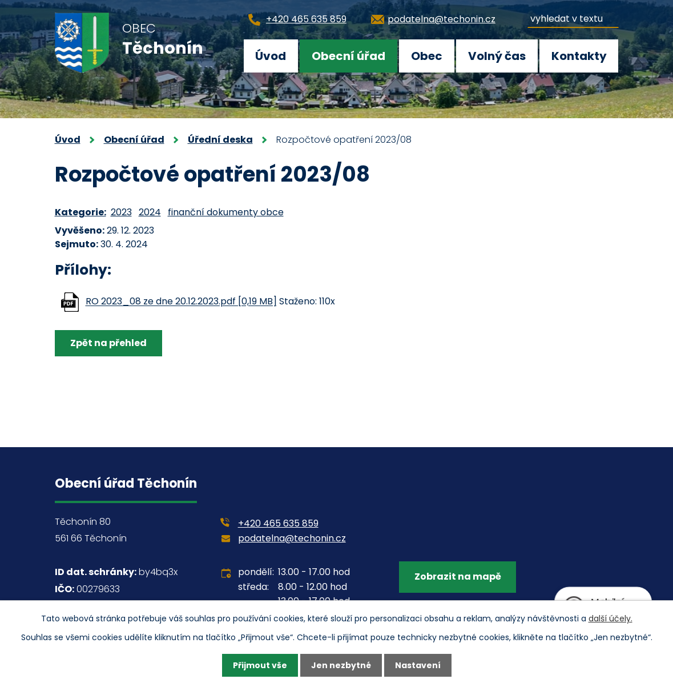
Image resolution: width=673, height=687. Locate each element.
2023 (121, 212)
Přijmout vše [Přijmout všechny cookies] (260, 665)
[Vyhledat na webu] (573, 17)
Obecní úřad (348, 56)
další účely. (610, 618)
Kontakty (579, 56)
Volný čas (497, 56)
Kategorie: (80, 212)
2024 (150, 212)
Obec (426, 56)
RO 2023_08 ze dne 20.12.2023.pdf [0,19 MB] (181, 301)
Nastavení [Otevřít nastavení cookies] (418, 665)
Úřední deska (220, 139)
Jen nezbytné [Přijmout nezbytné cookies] (341, 665)
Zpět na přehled (108, 342)
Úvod (270, 56)
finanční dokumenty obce (226, 212)
